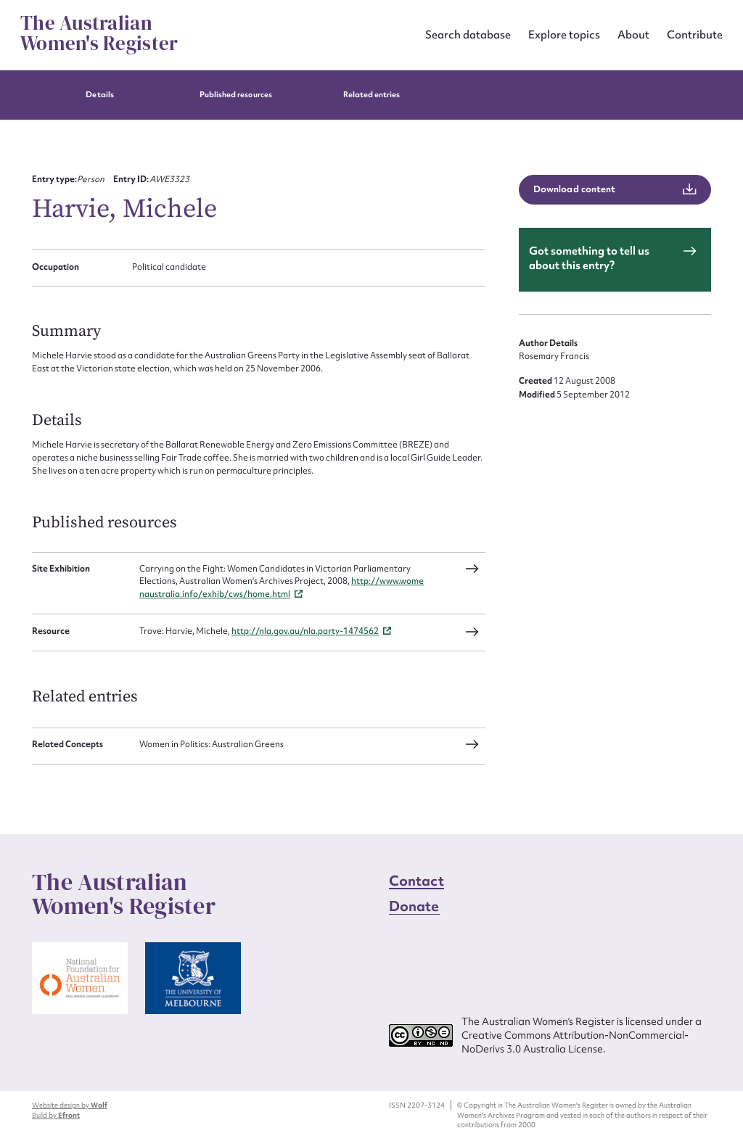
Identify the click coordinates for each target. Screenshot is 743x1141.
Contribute (695, 34)
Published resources (236, 94)
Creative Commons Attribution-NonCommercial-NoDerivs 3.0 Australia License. (575, 1042)
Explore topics (564, 34)
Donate (414, 906)
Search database (468, 34)
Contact (416, 880)
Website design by (69, 1105)
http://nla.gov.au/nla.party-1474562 (305, 631)
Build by (56, 1115)
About (633, 34)
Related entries (372, 94)
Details (99, 94)
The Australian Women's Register (99, 33)
